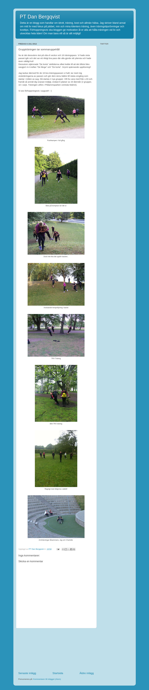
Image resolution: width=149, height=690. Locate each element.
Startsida (58, 673)
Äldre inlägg (87, 673)
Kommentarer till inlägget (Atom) (47, 679)
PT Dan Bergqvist (40, 17)
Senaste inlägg (27, 673)
